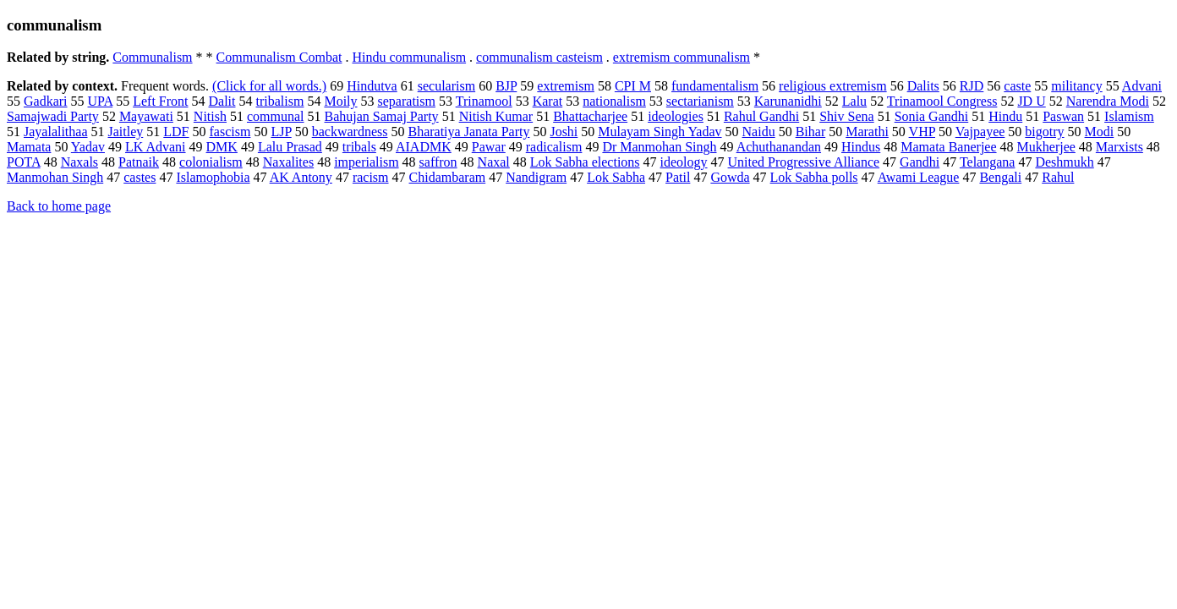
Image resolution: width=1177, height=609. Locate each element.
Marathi (867, 131)
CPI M (633, 86)
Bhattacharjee (590, 116)
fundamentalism (714, 86)
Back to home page (59, 206)
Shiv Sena (846, 116)
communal (275, 116)
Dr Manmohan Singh (659, 147)
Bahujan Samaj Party (382, 116)
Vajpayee (980, 131)
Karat (548, 101)
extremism (565, 86)
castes (139, 177)
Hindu (1005, 116)
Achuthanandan (778, 147)
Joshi (564, 131)
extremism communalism (681, 57)
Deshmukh (1064, 162)
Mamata (29, 147)
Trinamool (484, 101)
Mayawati (146, 116)
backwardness (350, 131)
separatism (406, 101)
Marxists (1119, 147)
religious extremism (833, 86)
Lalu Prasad (290, 147)
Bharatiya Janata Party (468, 131)
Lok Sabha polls (814, 177)
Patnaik (138, 162)
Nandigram (536, 177)
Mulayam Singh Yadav (659, 131)
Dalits (923, 86)
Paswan (1063, 116)
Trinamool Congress (942, 101)
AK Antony (301, 177)
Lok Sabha (616, 177)
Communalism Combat (279, 57)
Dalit (222, 101)
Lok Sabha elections (585, 162)
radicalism (554, 147)
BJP (506, 86)
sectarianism (700, 101)
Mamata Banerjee (948, 147)
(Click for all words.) (269, 86)
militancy (1076, 86)
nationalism (614, 101)
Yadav (88, 147)
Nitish (210, 116)
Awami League (919, 177)
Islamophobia (212, 177)
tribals (359, 147)
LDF (176, 131)
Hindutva (372, 86)
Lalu (854, 101)
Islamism (1129, 116)
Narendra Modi (1107, 101)
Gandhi (919, 162)
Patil (677, 177)
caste (1017, 86)
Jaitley (126, 131)
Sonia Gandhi (932, 116)
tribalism (280, 101)
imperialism (366, 162)
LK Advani (155, 147)
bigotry (1044, 131)
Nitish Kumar (496, 116)
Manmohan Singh (55, 177)
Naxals (79, 162)
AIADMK (424, 147)
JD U (1031, 101)
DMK (222, 147)
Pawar (489, 147)
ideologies (675, 116)
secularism (446, 86)
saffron (438, 162)
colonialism (211, 162)
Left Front (160, 101)
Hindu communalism (409, 57)
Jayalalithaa (56, 131)
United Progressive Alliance (804, 162)
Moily (340, 101)
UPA (100, 101)
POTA (24, 162)
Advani (1142, 86)
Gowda (729, 177)
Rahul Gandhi (761, 116)
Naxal (494, 162)
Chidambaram (447, 177)
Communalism (152, 57)
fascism (230, 131)
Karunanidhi (788, 101)
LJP (281, 131)
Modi (1099, 131)
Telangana (988, 162)
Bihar (811, 131)
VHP (922, 131)
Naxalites (288, 162)
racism (371, 177)
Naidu (758, 131)
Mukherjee (1046, 147)
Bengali (1000, 177)
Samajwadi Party (53, 116)
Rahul (1058, 177)
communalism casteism (539, 57)
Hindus (860, 147)
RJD (971, 86)
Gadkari (46, 101)
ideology (684, 162)
